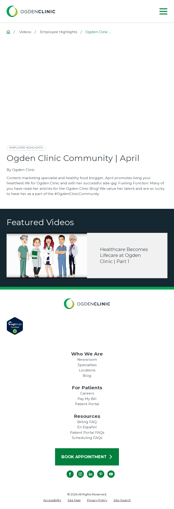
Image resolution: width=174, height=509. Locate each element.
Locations (87, 370)
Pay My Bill (87, 399)
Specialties (87, 365)
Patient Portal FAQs (87, 432)
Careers (87, 393)
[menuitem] (52, 500)
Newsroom (87, 359)
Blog (87, 375)
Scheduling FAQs (87, 438)
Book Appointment (87, 456)
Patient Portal (87, 404)
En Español (87, 427)
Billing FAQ (87, 422)
